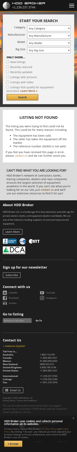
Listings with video (21, 82)
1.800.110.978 (47, 354)
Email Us (15, 390)
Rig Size (20, 49)
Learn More (12, 231)
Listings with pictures (23, 77)
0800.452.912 (47, 364)
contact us (21, 155)
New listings (18, 62)
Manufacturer (16, 34)
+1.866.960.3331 (48, 357)
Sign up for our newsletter (25, 267)
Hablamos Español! (15, 346)
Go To (39, 320)
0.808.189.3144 (48, 367)
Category (19, 27)
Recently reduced (21, 67)
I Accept (13, 443)
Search (22, 97)
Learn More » (29, 91)
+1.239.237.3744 (48, 376)
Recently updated (21, 72)
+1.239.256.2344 (48, 379)
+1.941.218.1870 (48, 382)
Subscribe (11, 275)
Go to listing (13, 314)
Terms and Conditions (27, 400)
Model (21, 42)
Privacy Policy (9, 400)
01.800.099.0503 (48, 361)
